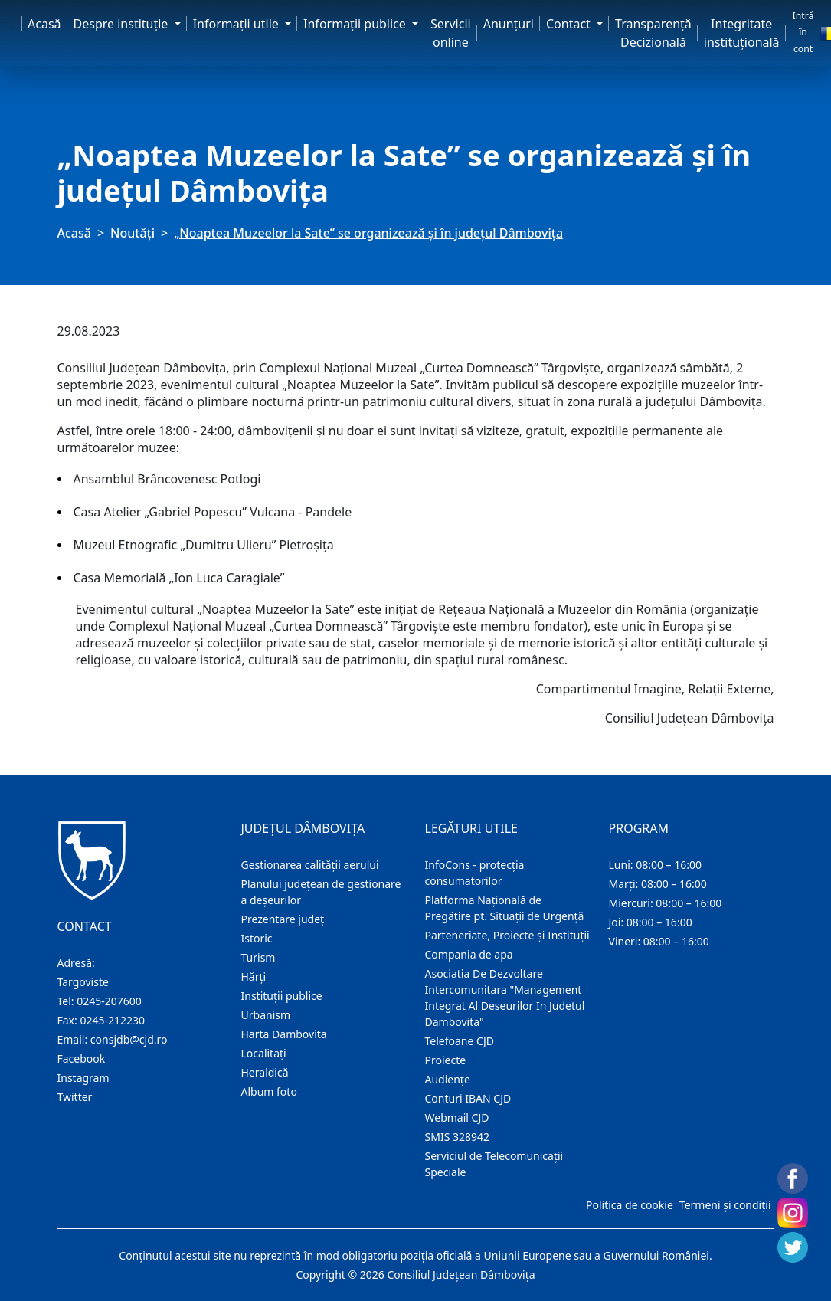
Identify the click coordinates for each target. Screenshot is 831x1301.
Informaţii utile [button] (237, 23)
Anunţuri (508, 23)
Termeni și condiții (725, 1205)
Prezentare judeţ (283, 919)
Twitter (75, 1097)
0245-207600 (109, 1001)
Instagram (83, 1077)
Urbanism (266, 1015)
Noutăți (132, 232)
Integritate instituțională (742, 33)
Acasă (44, 23)
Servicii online (450, 33)
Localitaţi (263, 1053)
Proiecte (445, 1060)
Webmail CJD (457, 1117)
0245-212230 (112, 1020)
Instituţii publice (281, 995)
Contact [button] (570, 23)
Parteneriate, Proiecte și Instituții (507, 935)
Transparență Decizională (653, 33)
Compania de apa (469, 954)
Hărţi (254, 976)
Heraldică (265, 1072)
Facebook (81, 1058)
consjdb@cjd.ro (129, 1039)
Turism (258, 957)
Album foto (269, 1091)
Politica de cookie (629, 1205)
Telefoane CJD (459, 1041)
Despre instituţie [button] (123, 23)
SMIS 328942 (457, 1136)
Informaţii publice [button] (356, 23)
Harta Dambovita (284, 1034)
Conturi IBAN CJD (468, 1098)
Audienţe (447, 1079)
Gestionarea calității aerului (310, 864)
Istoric (257, 938)
